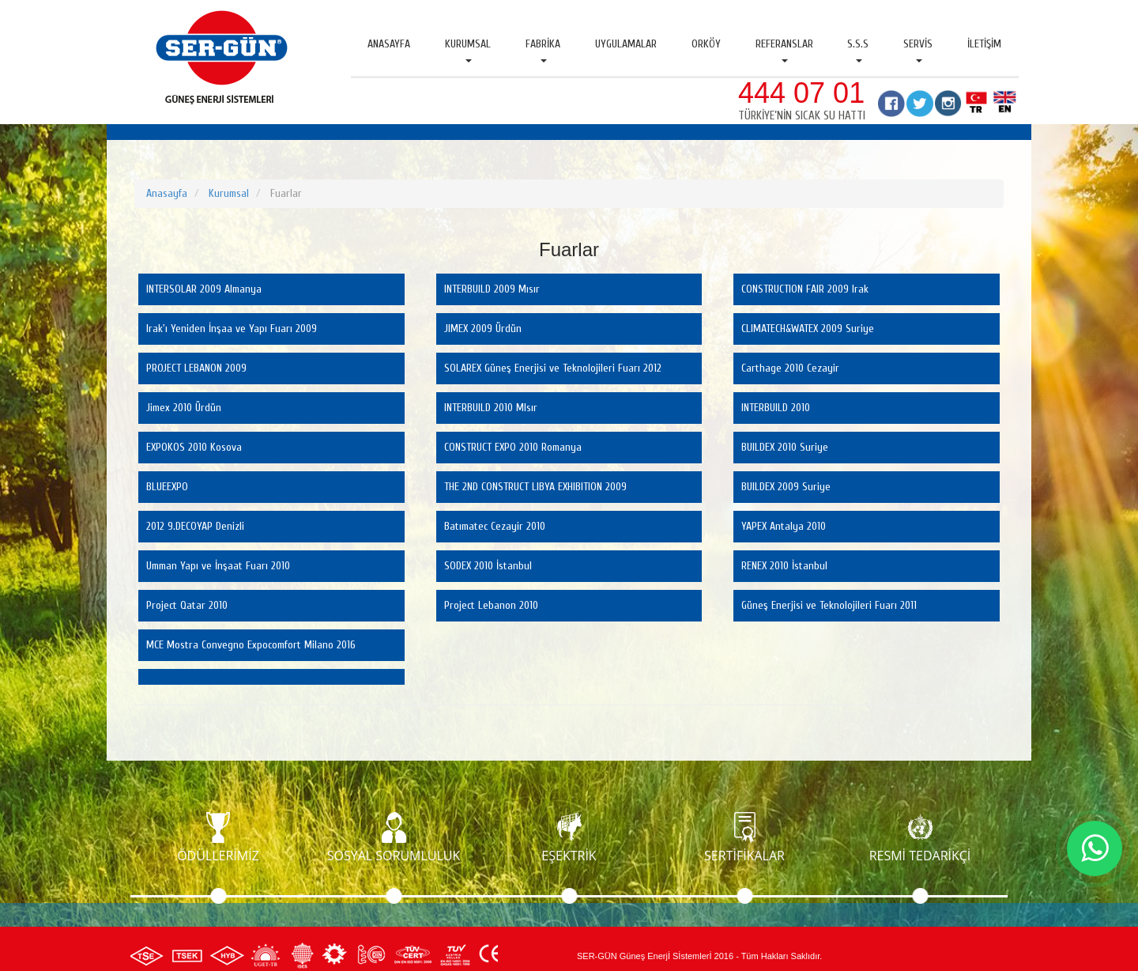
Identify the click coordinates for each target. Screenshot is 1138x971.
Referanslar (784, 49)
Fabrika (543, 49)
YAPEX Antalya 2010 (783, 526)
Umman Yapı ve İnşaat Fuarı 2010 (218, 565)
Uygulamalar (626, 44)
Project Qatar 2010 (187, 605)
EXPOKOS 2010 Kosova (194, 447)
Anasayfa (388, 44)
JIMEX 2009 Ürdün (483, 328)
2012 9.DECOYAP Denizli (195, 526)
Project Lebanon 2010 (491, 605)
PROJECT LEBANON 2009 (196, 368)
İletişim (984, 44)
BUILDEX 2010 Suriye (784, 447)
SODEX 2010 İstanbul (488, 565)
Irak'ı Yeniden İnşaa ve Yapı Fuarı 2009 (231, 328)
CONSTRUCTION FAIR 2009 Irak (805, 289)
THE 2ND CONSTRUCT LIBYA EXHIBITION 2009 (535, 486)
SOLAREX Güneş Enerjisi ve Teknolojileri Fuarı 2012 (552, 368)
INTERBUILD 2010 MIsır (490, 407)
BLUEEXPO (167, 486)
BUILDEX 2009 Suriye (786, 486)
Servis (918, 49)
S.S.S (858, 49)
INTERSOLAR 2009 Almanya (204, 289)
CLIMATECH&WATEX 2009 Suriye (807, 328)
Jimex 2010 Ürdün (183, 407)
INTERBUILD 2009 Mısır (492, 289)
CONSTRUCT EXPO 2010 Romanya (513, 447)
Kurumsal (468, 49)
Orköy (706, 44)
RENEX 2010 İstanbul (784, 565)
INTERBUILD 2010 (775, 407)
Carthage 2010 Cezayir (790, 368)
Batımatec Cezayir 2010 (494, 526)
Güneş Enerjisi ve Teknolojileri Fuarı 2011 (829, 605)
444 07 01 (801, 93)
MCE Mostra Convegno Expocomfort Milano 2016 (251, 645)
